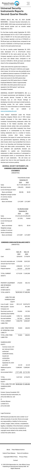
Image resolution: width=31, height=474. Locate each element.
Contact (15, 460)
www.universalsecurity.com (9, 111)
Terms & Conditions (22, 453)
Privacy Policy (23, 457)
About (8, 449)
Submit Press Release (9, 453)
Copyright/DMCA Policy (11, 457)
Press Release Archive (18, 449)
